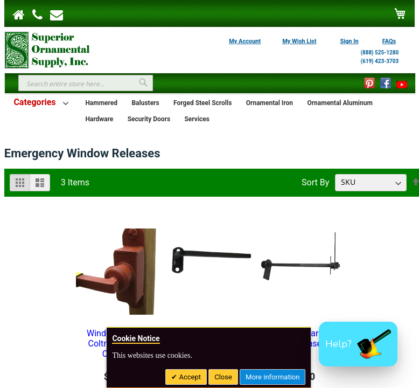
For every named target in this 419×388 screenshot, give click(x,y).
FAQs (389, 41)
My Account (245, 41)
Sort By (315, 182)
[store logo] (47, 49)
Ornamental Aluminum (339, 103)
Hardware (99, 119)
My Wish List (299, 41)
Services (197, 119)
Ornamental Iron (269, 103)
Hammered (101, 103)
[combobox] (85, 83)
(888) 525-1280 (379, 53)
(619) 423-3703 (379, 61)
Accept (189, 377)
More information (272, 377)
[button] (358, 344)
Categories (34, 102)
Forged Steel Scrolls (202, 103)
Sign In (349, 41)
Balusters (145, 103)
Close (223, 377)
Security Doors (149, 119)
